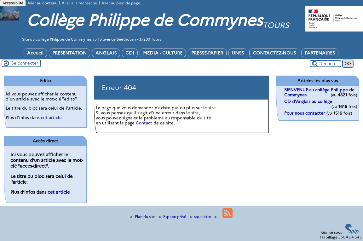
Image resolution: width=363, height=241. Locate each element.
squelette (201, 216)
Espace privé (173, 216)
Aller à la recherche (79, 3)
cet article (51, 117)
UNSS (238, 53)
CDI (129, 53)
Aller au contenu (42, 3)
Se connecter (24, 63)
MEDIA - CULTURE (162, 53)
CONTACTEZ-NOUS (274, 53)
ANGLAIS (106, 53)
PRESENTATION (69, 53)
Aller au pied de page (120, 3)
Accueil (35, 53)
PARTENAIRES (320, 53)
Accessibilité (13, 3)
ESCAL (344, 237)
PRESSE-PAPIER (207, 53)
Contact (144, 122)
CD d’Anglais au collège (308, 101)
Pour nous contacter (304, 113)
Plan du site (143, 216)
